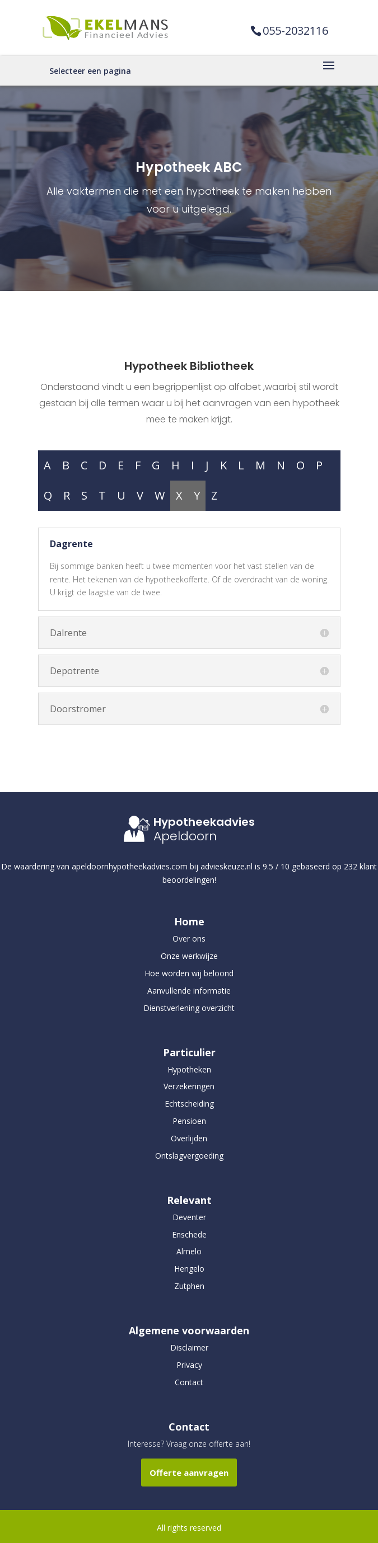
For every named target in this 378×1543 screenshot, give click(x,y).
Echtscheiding (189, 1103)
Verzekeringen (189, 1086)
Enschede (189, 1234)
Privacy (189, 1364)
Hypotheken (189, 1069)
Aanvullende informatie (189, 990)
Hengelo (189, 1268)
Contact (189, 1382)
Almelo (189, 1251)
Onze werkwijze (189, 956)
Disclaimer (189, 1347)
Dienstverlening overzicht (189, 1008)
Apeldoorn (185, 836)
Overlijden (189, 1138)
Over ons (189, 938)
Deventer (189, 1217)
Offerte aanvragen (189, 1472)
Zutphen (189, 1286)
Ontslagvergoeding (189, 1155)
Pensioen (189, 1121)
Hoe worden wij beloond (189, 973)
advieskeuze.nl (226, 866)
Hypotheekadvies (204, 822)
